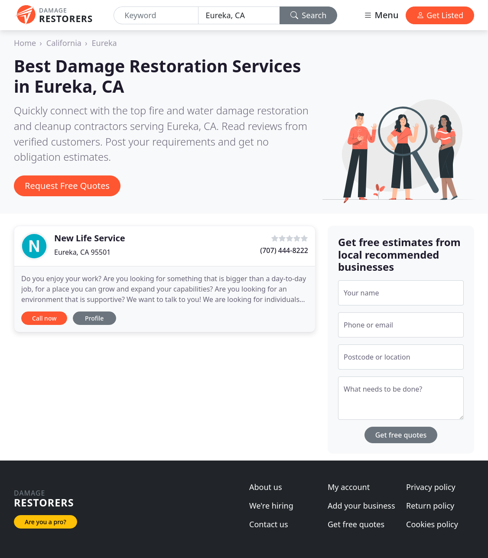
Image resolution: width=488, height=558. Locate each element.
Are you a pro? (45, 522)
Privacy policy (430, 487)
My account (349, 487)
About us (265, 487)
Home (25, 43)
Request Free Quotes (67, 185)
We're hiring (271, 505)
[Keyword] (156, 15)
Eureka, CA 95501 (82, 252)
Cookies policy (432, 524)
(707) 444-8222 (284, 250)
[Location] (239, 15)
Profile (94, 318)
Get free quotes (401, 435)
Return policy (430, 505)
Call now (44, 318)
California (63, 43)
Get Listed (439, 15)
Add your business (361, 505)
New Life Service (89, 238)
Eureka (104, 43)
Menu (381, 15)
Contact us (268, 524)
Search (308, 15)
